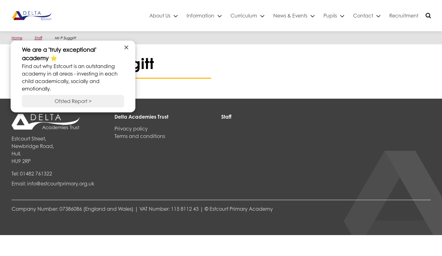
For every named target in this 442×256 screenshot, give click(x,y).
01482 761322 (36, 173)
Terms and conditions (139, 136)
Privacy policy (131, 128)
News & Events (290, 15)
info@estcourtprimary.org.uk (60, 183)
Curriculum (244, 15)
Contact (363, 15)
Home (17, 38)
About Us (159, 15)
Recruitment (403, 15)
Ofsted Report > (73, 101)
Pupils (330, 15)
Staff (38, 38)
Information (200, 15)
